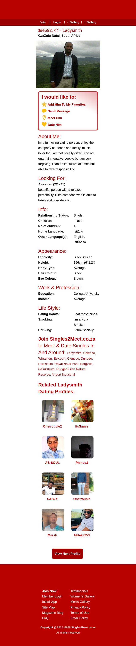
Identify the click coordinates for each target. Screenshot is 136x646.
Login (57, 22)
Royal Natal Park (66, 364)
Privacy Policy (80, 607)
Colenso (89, 353)
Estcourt (59, 358)
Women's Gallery (82, 596)
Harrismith (45, 364)
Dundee (86, 358)
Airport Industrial (63, 374)
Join (43, 22)
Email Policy (79, 618)
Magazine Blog (52, 613)
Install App (49, 602)
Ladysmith (74, 353)
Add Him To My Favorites (67, 104)
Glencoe (73, 358)
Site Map (48, 607)
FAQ (45, 618)
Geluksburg (46, 369)
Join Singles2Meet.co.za (66, 339)
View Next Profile (67, 554)
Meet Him (55, 118)
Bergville (86, 364)
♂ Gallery (90, 22)
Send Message (59, 111)
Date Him (55, 125)
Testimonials (79, 591)
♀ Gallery (73, 22)
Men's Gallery (80, 602)
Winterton (45, 358)
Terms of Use (79, 613)
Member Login (52, 596)
